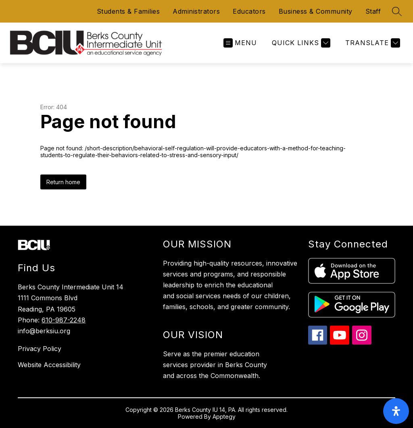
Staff (373, 11)
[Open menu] (240, 43)
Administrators (196, 11)
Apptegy (224, 416)
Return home (63, 182)
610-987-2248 (64, 320)
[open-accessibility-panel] (396, 411)
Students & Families (128, 11)
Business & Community (316, 11)
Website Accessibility (49, 365)
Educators (249, 11)
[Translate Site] (371, 43)
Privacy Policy (39, 349)
